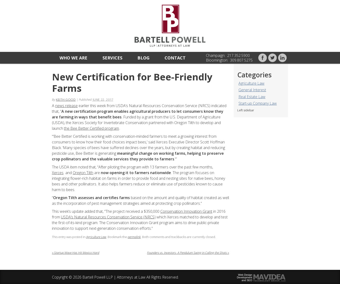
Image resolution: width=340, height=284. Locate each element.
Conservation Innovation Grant (186, 211)
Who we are (73, 58)
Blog (143, 58)
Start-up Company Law (257, 103)
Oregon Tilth (83, 172)
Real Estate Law (251, 96)
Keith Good (66, 99)
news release (66, 105)
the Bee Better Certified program (91, 128)
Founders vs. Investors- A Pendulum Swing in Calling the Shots (188, 253)
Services (112, 58)
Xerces (58, 172)
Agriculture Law (251, 83)
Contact (175, 58)
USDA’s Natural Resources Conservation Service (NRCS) (108, 217)
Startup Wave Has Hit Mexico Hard (75, 253)
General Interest (252, 89)
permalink (134, 237)
